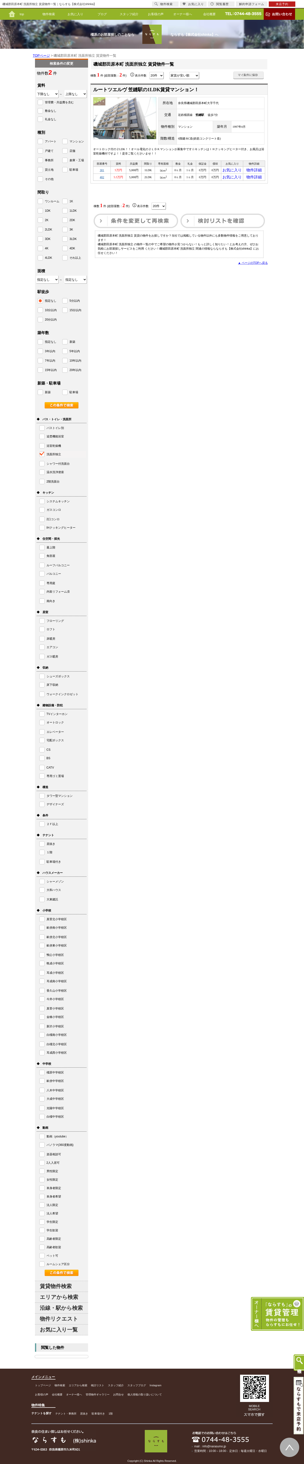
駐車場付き (98, 1413)
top (22, 14)
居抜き (84, 1413)
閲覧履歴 (219, 4)
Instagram (155, 1385)
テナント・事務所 (65, 1413)
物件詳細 (254, 170)
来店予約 (282, 4)
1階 (111, 1413)
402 (102, 179)
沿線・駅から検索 (61, 1308)
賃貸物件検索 (56, 1286)
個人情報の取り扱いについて (144, 1394)
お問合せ (118, 1394)
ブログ (102, 14)
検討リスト (97, 1385)
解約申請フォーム (251, 4)
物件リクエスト (59, 1319)
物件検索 (48, 14)
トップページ (43, 1385)
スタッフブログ (136, 1385)
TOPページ (41, 55)
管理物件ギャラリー (98, 1394)
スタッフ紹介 (129, 14)
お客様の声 (156, 14)
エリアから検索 (59, 1297)
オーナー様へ (182, 14)
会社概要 (209, 14)
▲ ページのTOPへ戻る (253, 265)
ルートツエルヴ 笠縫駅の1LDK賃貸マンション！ (146, 89)
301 (102, 171)
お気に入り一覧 (59, 1330)
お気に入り (75, 14)
